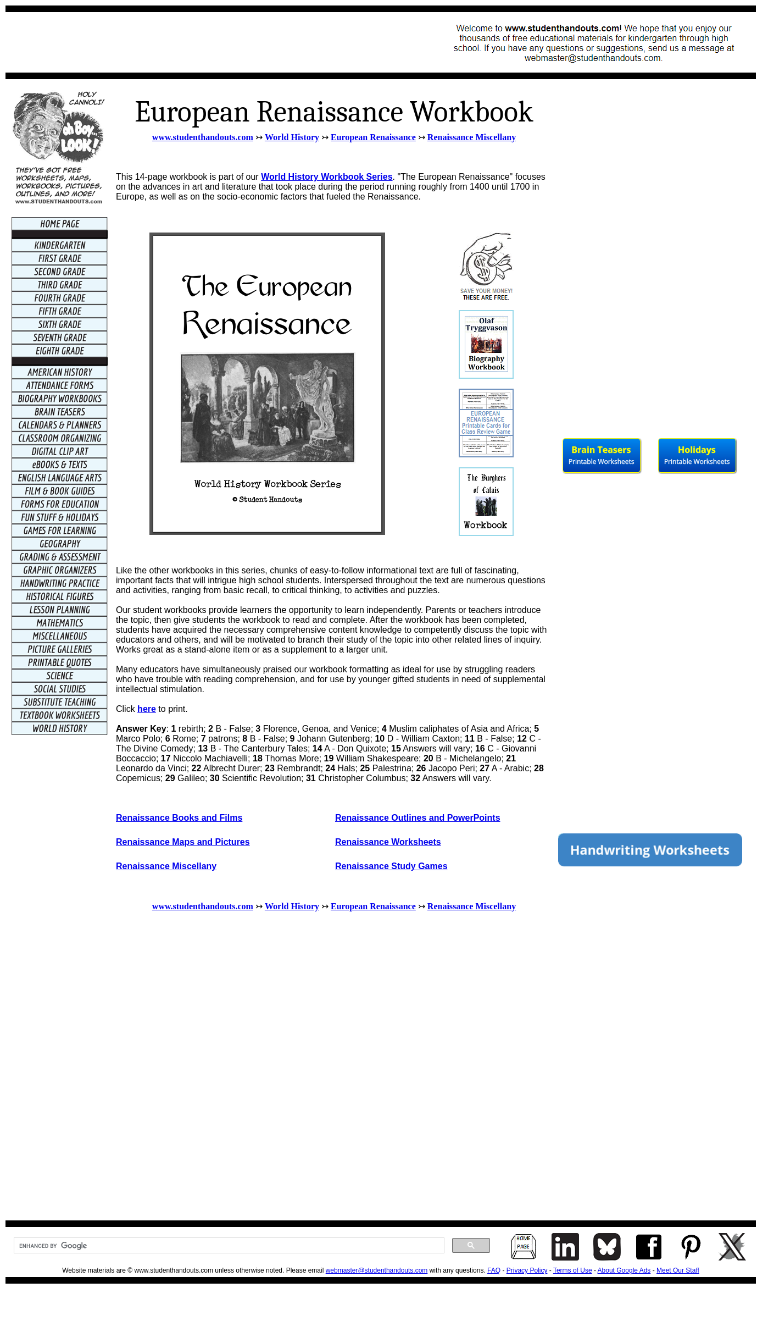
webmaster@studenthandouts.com (377, 1270)
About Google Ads (624, 1270)
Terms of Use (572, 1270)
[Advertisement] (212, 42)
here (146, 709)
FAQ (493, 1270)
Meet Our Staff (677, 1270)
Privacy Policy (527, 1270)
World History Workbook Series (326, 176)
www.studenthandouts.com (202, 137)
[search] (228, 1246)
